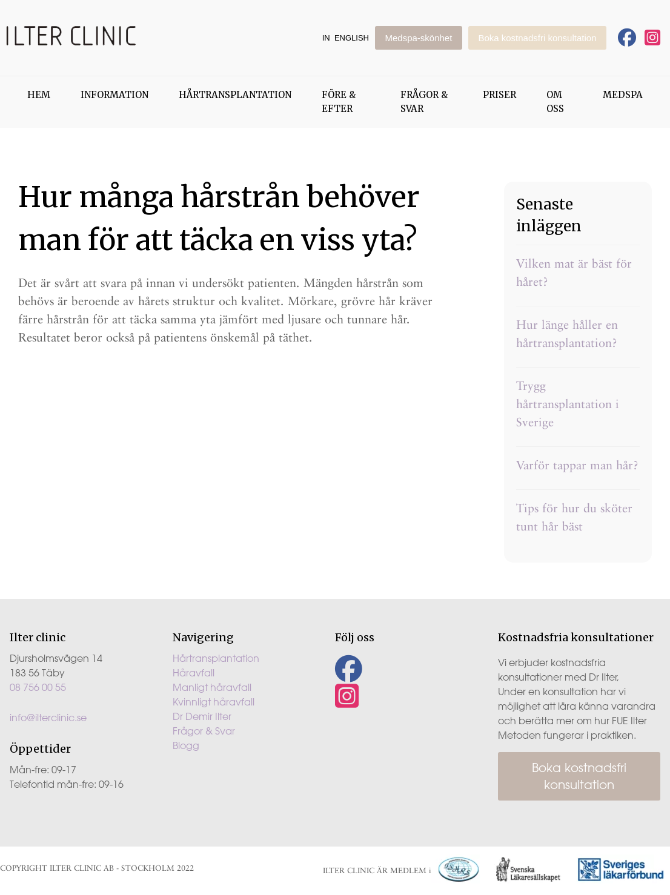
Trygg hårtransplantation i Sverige (567, 403)
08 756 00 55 (38, 687)
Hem (38, 95)
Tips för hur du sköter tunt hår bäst (574, 517)
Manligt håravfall (212, 687)
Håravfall (193, 673)
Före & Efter (339, 101)
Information (114, 95)
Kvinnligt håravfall (213, 702)
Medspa (623, 95)
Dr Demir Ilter (202, 716)
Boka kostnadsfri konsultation (537, 38)
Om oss (555, 101)
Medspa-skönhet (418, 38)
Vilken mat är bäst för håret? (574, 272)
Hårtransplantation (235, 95)
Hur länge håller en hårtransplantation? (567, 333)
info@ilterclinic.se (48, 718)
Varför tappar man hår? (577, 465)
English (351, 37)
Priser (499, 95)
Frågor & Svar (424, 101)
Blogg (186, 745)
